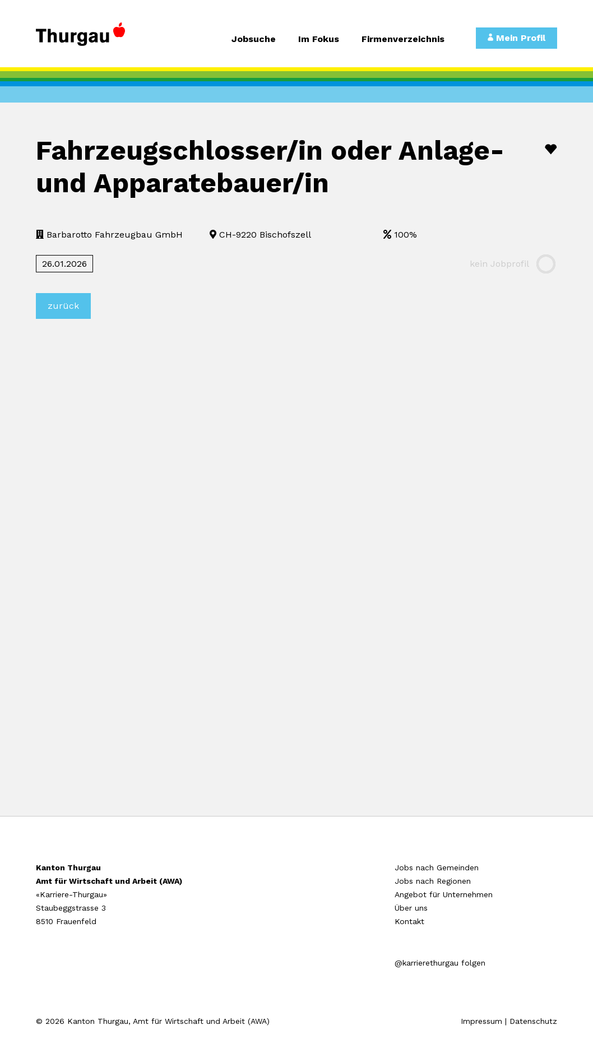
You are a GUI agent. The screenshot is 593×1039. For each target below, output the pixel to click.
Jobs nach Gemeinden (437, 867)
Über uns (411, 907)
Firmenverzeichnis (403, 39)
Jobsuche (253, 39)
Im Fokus (318, 39)
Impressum (481, 1021)
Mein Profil (516, 38)
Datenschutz (533, 1021)
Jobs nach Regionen (433, 880)
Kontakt (409, 921)
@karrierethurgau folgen (440, 962)
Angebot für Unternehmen (444, 894)
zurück (63, 305)
